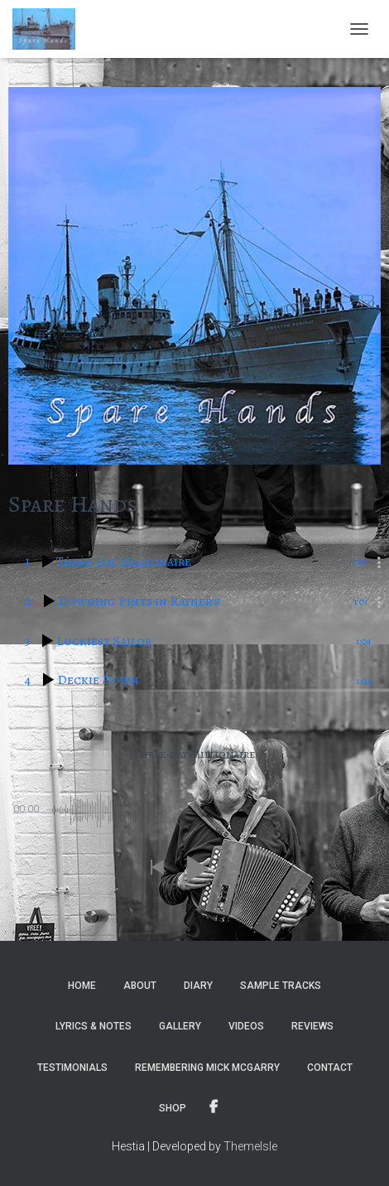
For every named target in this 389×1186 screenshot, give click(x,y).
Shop (172, 1108)
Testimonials (72, 1067)
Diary (198, 985)
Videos (246, 1026)
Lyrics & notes (93, 1026)
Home (82, 985)
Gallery (180, 1026)
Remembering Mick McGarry (207, 1067)
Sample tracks (280, 985)
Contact (330, 1067)
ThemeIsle (250, 1146)
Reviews (312, 1026)
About (139, 985)
